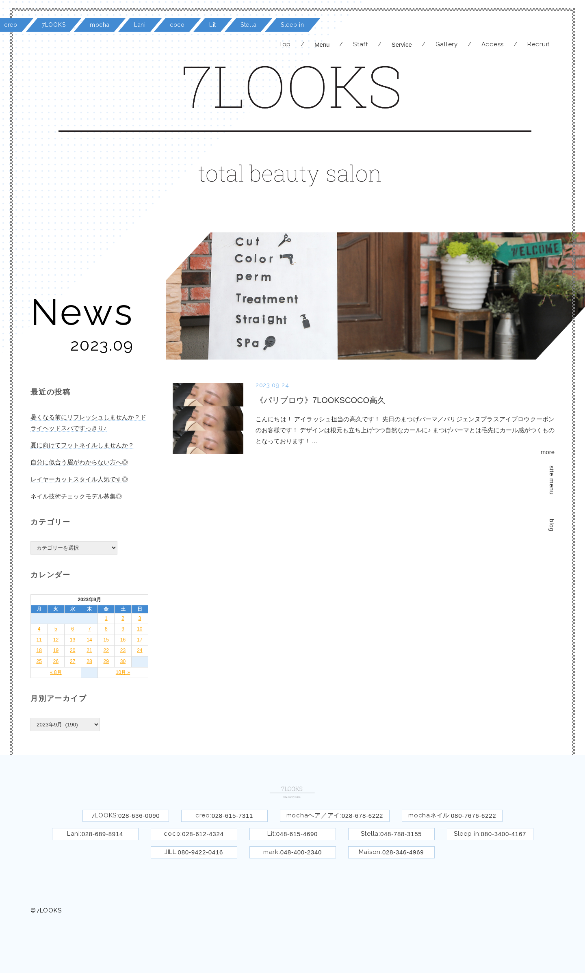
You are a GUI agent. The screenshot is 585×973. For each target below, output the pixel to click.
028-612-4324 (202, 833)
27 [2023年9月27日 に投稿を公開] (72, 661)
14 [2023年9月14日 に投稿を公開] (89, 640)
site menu (551, 480)
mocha (100, 25)
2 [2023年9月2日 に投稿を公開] (122, 618)
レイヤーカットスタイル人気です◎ (79, 479)
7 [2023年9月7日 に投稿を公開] (89, 629)
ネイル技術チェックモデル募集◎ (76, 496)
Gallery (447, 44)
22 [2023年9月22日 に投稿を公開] (106, 650)
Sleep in (292, 25)
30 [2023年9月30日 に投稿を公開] (123, 661)
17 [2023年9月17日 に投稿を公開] (139, 640)
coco (177, 25)
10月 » (123, 672)
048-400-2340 (301, 852)
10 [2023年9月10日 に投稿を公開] (139, 629)
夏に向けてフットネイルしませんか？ (82, 445)
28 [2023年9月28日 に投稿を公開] (89, 661)
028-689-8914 (102, 833)
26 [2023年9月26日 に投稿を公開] (55, 661)
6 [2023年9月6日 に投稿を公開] (72, 629)
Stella (248, 25)
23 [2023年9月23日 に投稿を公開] (123, 650)
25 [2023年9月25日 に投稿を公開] (38, 661)
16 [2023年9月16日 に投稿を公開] (123, 640)
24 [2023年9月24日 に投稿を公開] (139, 650)
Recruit (538, 44)
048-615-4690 (297, 833)
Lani (140, 25)
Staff (360, 44)
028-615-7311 (232, 815)
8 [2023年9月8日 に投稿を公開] (106, 629)
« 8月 (56, 672)
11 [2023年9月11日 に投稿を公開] (38, 640)
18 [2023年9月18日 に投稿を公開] (38, 650)
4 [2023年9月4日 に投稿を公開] (39, 629)
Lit (212, 25)
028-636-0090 (139, 815)
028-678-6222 (362, 815)
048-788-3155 (401, 833)
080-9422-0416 (200, 852)
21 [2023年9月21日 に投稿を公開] (89, 650)
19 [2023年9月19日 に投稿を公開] (55, 650)
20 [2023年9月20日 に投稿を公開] (72, 650)
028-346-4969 (403, 852)
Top (285, 44)
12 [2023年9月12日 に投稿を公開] (55, 640)
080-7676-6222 (473, 815)
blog (551, 525)
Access (492, 44)
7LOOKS (53, 25)
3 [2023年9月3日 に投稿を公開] (140, 618)
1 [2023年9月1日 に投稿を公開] (106, 618)
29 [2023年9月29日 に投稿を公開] (106, 661)
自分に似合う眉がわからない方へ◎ (79, 462)
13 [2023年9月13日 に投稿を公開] (72, 640)
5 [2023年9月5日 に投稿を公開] (55, 629)
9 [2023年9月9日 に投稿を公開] (122, 629)
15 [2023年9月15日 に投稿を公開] (106, 640)
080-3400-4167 (503, 833)
